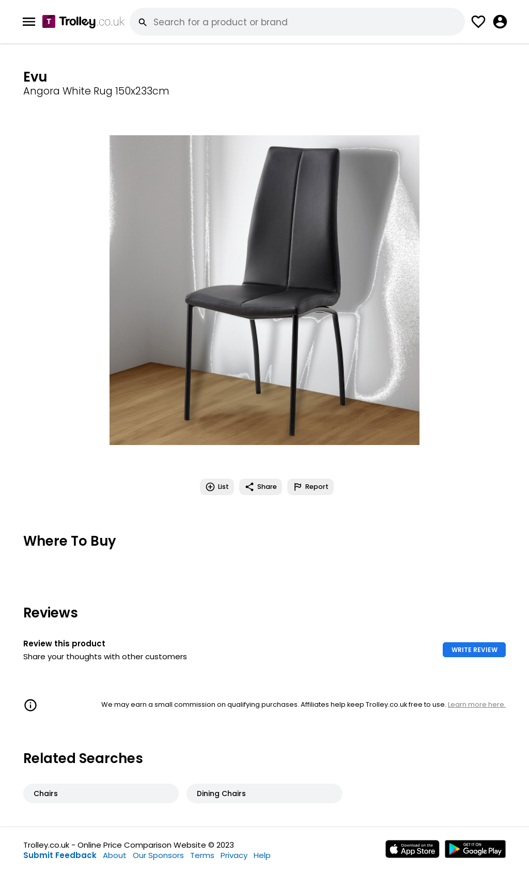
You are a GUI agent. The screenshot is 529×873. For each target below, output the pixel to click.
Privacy (234, 855)
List (217, 487)
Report (310, 487)
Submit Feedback (60, 855)
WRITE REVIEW (474, 649)
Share (260, 487)
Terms (202, 855)
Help (262, 855)
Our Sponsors (158, 855)
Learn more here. (477, 704)
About (115, 855)
